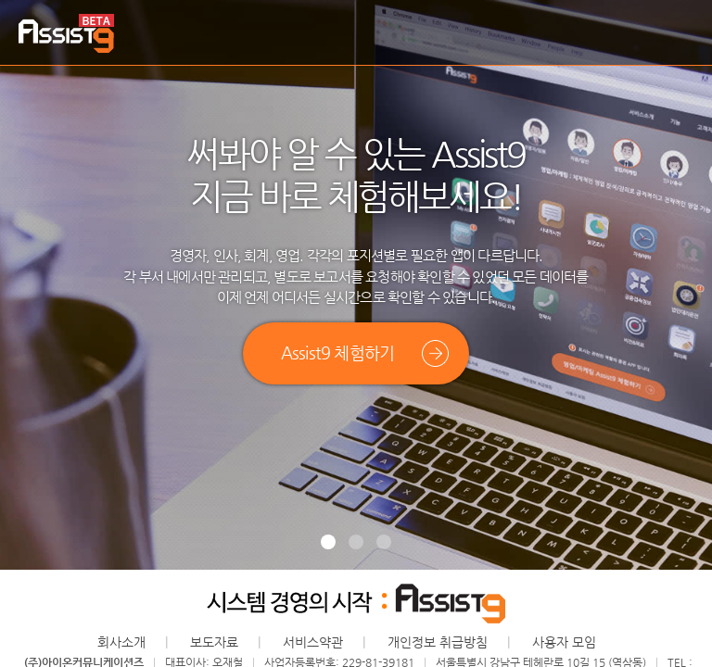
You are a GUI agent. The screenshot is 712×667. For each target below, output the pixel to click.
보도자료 (214, 642)
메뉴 (679, 33)
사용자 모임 (564, 642)
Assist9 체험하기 (337, 353)
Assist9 (66, 34)
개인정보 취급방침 (438, 642)
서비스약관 (313, 642)
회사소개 (121, 642)
